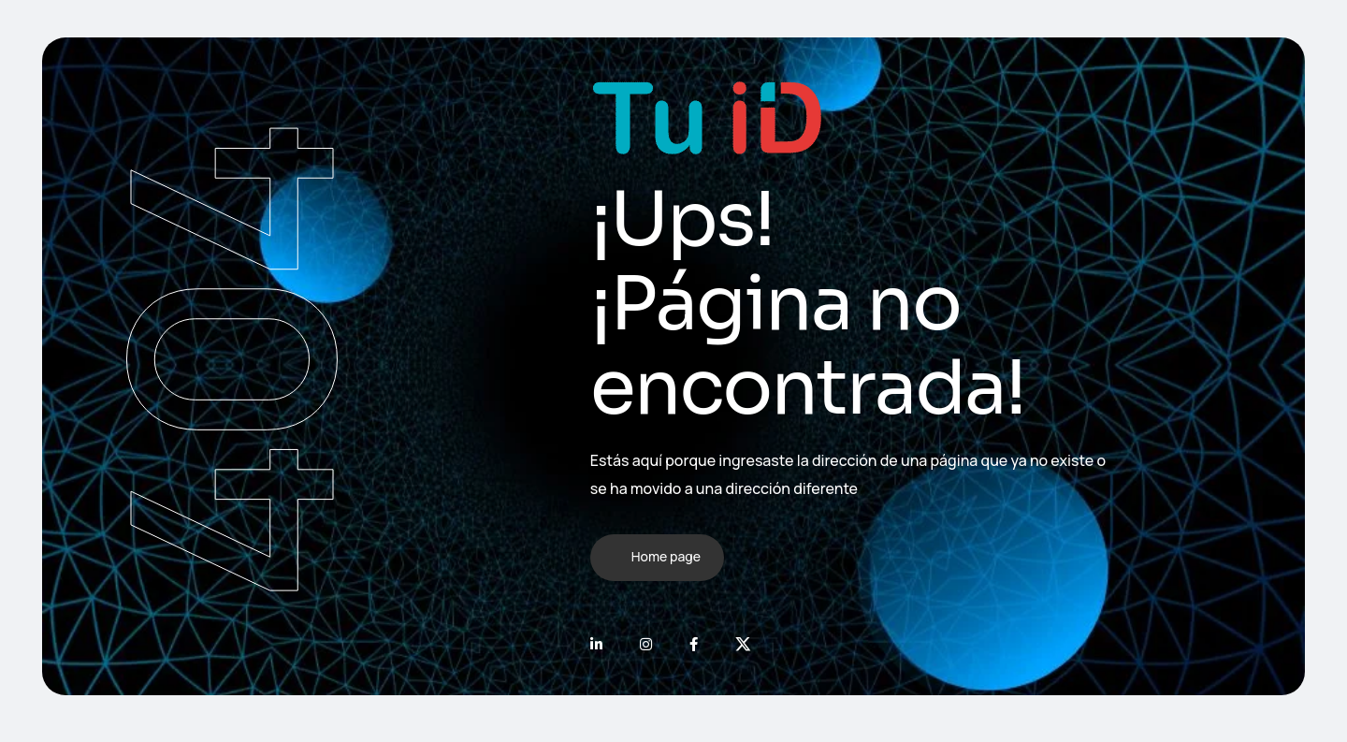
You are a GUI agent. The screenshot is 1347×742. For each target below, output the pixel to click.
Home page (666, 556)
